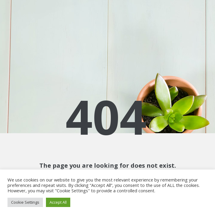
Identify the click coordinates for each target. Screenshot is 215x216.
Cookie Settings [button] (25, 202)
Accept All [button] (58, 202)
